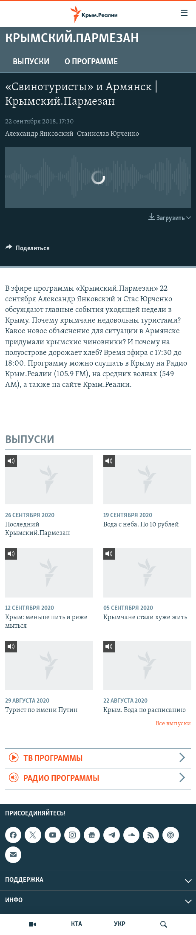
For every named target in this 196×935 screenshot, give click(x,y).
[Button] (28, 250)
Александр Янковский (39, 134)
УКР (119, 924)
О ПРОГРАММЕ (91, 62)
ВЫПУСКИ (31, 62)
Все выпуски (173, 724)
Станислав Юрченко (108, 134)
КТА (76, 924)
